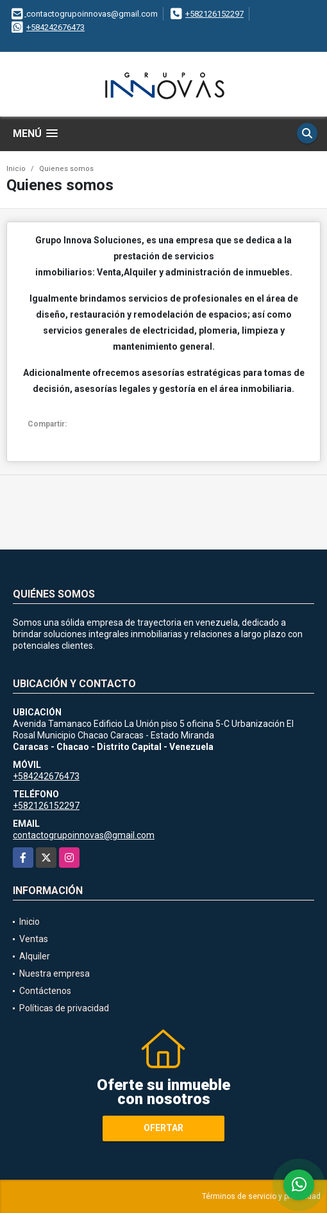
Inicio (16, 169)
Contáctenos (45, 991)
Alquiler (34, 956)
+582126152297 (214, 14)
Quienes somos (66, 169)
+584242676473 (55, 27)
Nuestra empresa (54, 973)
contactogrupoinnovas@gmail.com (84, 835)
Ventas (33, 939)
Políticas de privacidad (64, 1008)
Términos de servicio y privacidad (261, 1196)
